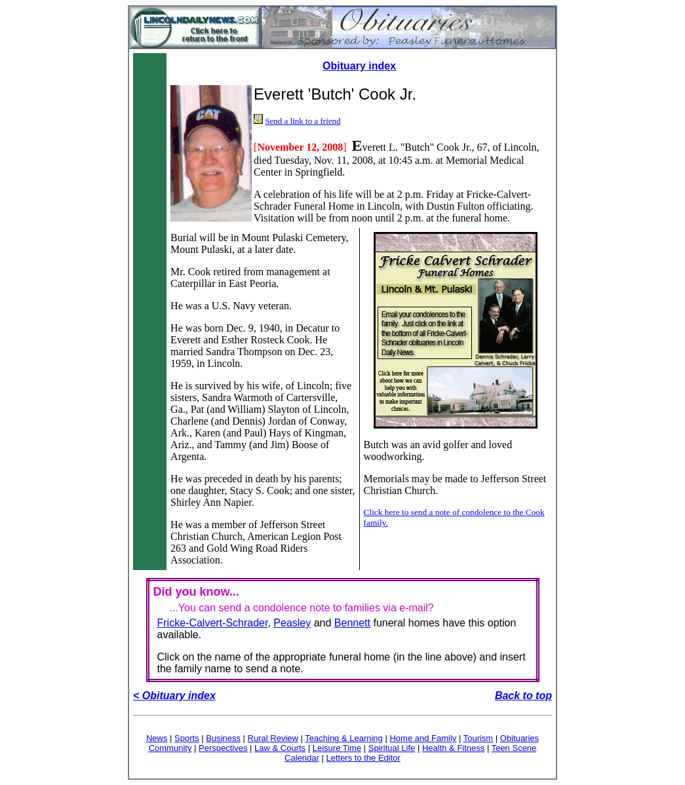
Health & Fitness (453, 748)
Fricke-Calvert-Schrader (212, 622)
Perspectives (223, 748)
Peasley (292, 622)
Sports (186, 738)
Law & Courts (279, 748)
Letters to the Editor (363, 758)
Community (170, 748)
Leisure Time (337, 748)
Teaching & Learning (344, 738)
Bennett (352, 622)
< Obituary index (174, 695)
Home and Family (422, 738)
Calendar (301, 758)
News (157, 738)
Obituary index (359, 65)
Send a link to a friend (302, 121)
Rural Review (273, 738)
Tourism (478, 738)
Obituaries (519, 738)
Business (223, 738)
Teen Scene (514, 748)
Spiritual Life (392, 748)
